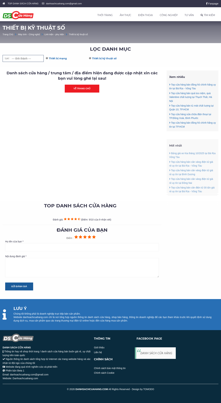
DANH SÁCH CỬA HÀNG (156, 353)
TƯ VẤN (189, 15)
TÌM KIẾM (208, 15)
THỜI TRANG (105, 15)
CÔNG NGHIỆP (169, 15)
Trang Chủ (8, 34)
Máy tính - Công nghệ (29, 34)
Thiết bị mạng (58, 58)
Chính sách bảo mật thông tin (110, 368)
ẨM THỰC (125, 15)
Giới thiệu (99, 347)
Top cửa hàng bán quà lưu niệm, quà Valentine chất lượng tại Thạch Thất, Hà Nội (190, 97)
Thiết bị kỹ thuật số (78, 34)
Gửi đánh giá (19, 286)
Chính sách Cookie (104, 372)
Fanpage (212, 3)
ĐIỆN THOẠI (145, 15)
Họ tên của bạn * (82, 245)
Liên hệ (98, 352)
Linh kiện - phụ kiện (54, 34)
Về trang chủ (82, 88)
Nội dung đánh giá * (82, 266)
